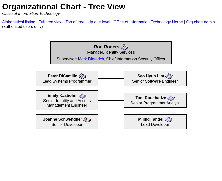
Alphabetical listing (18, 22)
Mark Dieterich (91, 59)
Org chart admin (200, 22)
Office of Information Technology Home (148, 22)
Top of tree (75, 22)
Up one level (99, 22)
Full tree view (50, 22)
